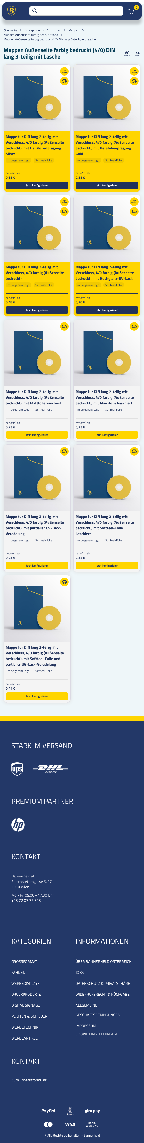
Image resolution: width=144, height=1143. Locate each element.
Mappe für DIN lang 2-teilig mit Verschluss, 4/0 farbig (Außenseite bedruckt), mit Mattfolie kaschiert (35, 397)
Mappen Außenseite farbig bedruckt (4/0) (31, 34)
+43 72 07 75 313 (26, 900)
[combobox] (76, 11)
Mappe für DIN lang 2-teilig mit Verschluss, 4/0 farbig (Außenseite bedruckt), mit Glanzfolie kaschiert (105, 397)
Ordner (56, 30)
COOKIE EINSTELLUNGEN (96, 1034)
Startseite (10, 30)
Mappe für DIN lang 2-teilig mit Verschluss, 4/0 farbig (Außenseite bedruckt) (35, 272)
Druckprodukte (34, 30)
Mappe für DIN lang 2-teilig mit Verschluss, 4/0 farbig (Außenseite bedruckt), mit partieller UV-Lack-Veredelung (35, 525)
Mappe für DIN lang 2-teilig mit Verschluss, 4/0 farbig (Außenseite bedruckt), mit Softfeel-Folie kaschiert (105, 525)
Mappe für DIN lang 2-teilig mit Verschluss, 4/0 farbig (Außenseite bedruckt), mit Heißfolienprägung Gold (105, 145)
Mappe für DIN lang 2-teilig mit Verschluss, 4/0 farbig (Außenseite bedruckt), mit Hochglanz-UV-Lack (105, 272)
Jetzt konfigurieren (37, 185)
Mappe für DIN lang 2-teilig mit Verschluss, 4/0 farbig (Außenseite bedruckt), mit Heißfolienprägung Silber (35, 145)
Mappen (73, 30)
